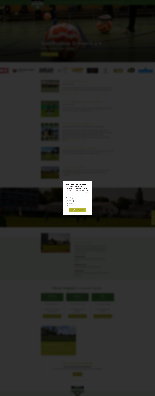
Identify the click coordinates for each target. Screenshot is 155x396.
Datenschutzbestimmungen (81, 192)
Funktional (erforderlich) (73, 201)
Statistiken (69, 203)
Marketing (69, 205)
